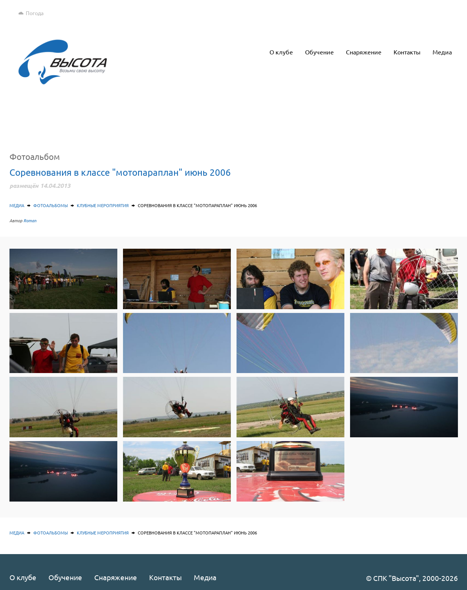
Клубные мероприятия (103, 205)
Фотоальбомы (50, 205)
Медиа (16, 205)
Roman (29, 220)
